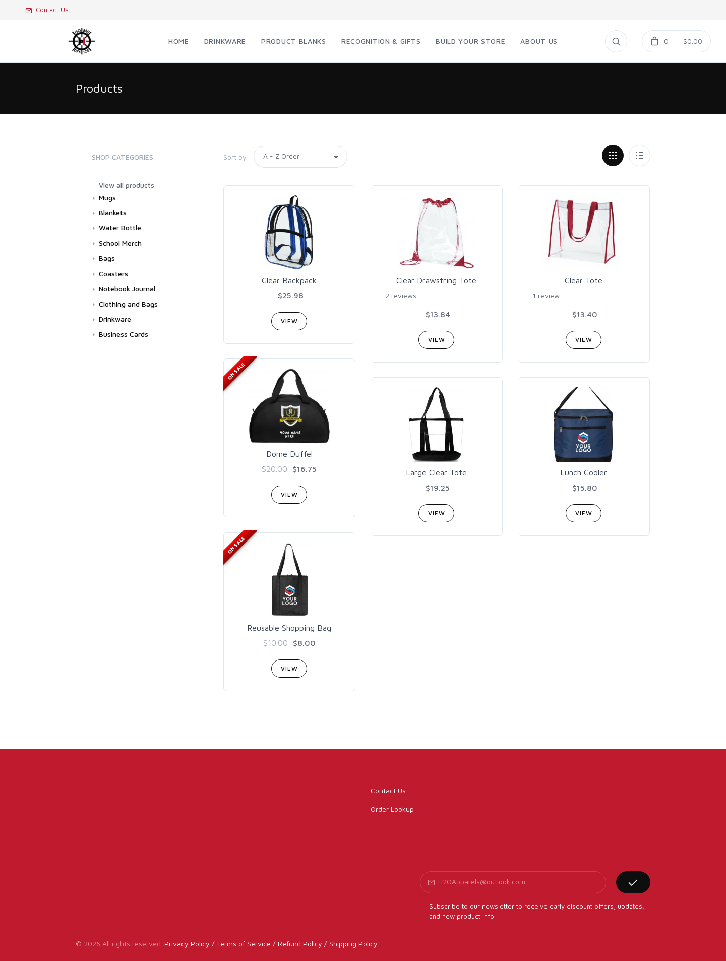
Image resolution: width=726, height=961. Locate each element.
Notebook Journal (127, 288)
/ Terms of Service (241, 943)
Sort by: (236, 157)
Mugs (107, 197)
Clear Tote (583, 280)
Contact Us (47, 10)
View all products (126, 185)
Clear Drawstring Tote (436, 280)
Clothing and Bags (128, 303)
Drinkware (115, 319)
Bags (107, 258)
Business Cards (123, 334)
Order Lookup (392, 809)
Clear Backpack (289, 280)
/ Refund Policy (297, 943)
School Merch (120, 242)
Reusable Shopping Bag (289, 627)
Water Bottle (120, 227)
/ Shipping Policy (351, 943)
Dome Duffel (289, 453)
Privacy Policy (187, 943)
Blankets (113, 212)
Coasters (113, 273)
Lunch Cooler (583, 472)
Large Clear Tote (436, 472)
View (289, 321)
